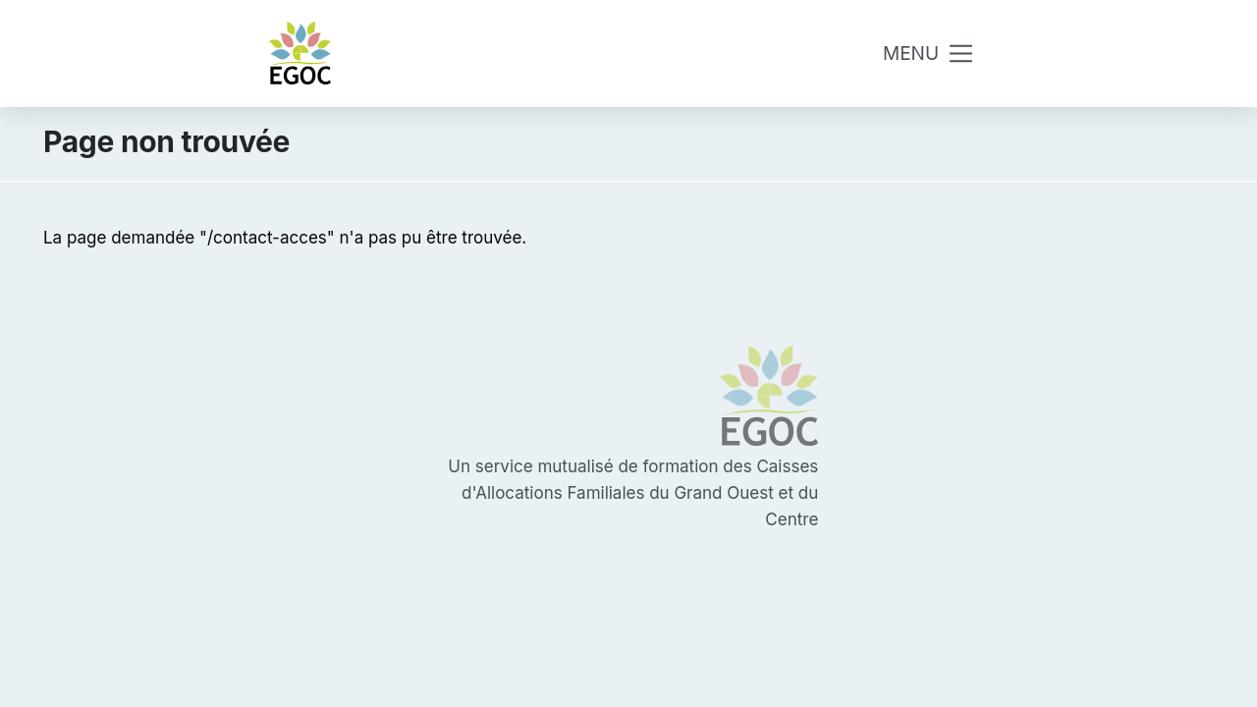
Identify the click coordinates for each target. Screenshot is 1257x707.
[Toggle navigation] (929, 53)
